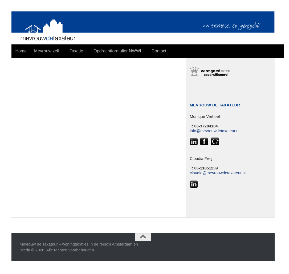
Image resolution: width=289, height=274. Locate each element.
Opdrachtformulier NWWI (117, 51)
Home (21, 51)
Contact (159, 51)
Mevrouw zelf (46, 51)
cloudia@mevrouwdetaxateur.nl (218, 173)
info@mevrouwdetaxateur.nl (214, 130)
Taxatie (76, 51)
